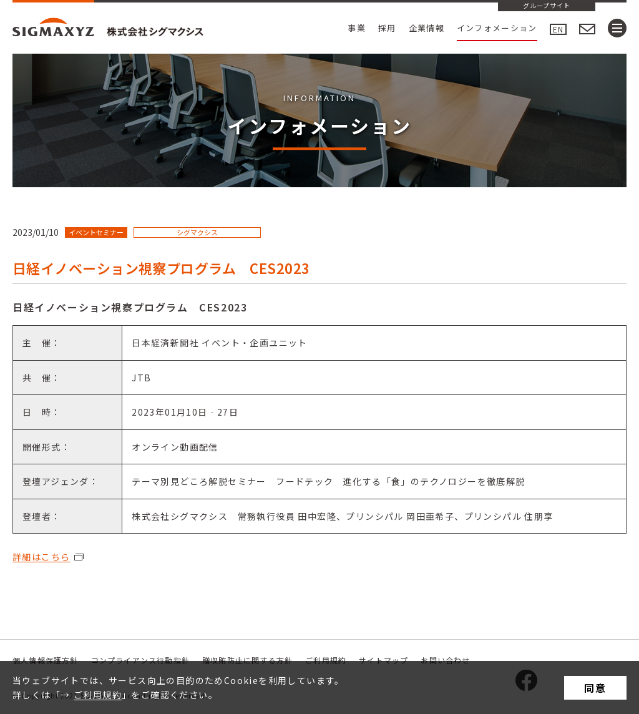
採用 (387, 28)
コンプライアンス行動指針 (140, 660)
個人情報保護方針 (45, 660)
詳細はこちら (41, 556)
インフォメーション (497, 28)
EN (558, 29)
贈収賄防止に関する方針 (247, 660)
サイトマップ (383, 660)
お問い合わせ (445, 660)
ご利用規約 (98, 694)
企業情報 (426, 28)
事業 (357, 28)
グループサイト (546, 6)
